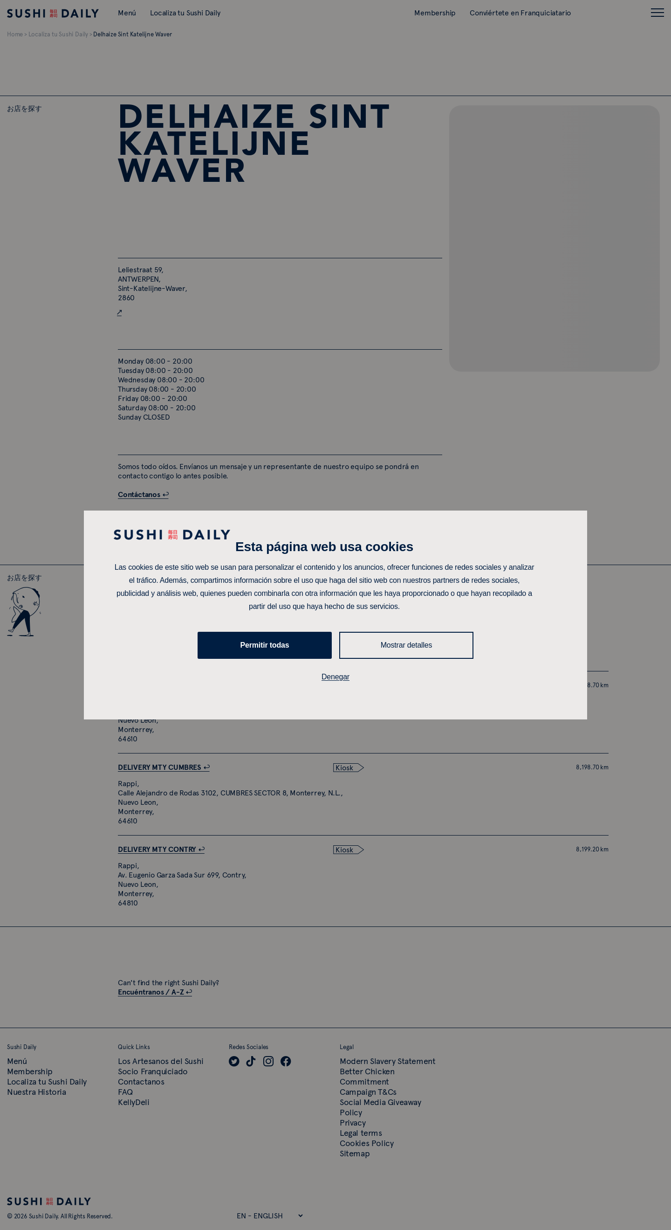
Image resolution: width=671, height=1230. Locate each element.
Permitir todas (264, 645)
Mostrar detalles (406, 645)
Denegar (335, 677)
